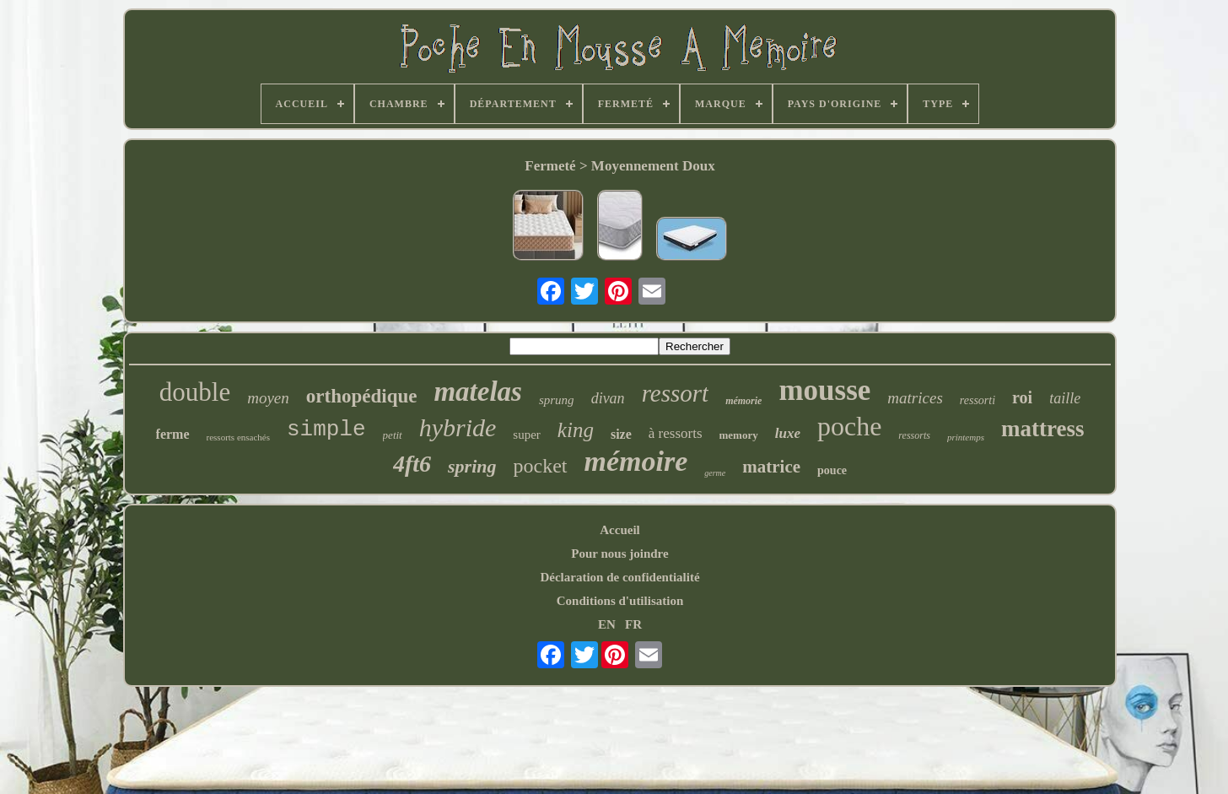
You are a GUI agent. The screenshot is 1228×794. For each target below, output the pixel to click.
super (527, 434)
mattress (1042, 428)
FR (633, 624)
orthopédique (361, 396)
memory (738, 435)
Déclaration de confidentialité (619, 577)
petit (392, 435)
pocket (541, 466)
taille (1064, 398)
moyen (268, 398)
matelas (478, 391)
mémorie (743, 401)
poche (849, 426)
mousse (824, 390)
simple (326, 429)
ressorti (977, 400)
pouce (832, 470)
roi (1022, 397)
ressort (675, 393)
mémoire (636, 461)
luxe (787, 433)
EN (607, 624)
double (194, 392)
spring (472, 466)
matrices (914, 398)
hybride (458, 427)
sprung (556, 400)
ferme (173, 434)
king (575, 430)
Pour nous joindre (619, 553)
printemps (965, 437)
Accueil (619, 530)
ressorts (914, 435)
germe (714, 473)
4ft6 (412, 464)
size (621, 434)
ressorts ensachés (238, 437)
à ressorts (676, 433)
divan (608, 398)
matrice (771, 466)
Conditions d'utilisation (620, 601)
